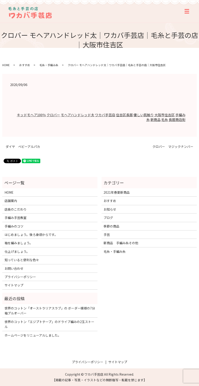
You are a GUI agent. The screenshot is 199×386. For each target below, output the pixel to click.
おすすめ (24, 65)
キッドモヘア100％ (31, 114)
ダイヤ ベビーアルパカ (23, 146)
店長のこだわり (16, 209)
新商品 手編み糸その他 (121, 243)
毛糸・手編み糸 (48, 65)
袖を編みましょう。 (19, 243)
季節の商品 (111, 226)
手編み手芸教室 (16, 217)
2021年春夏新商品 (117, 192)
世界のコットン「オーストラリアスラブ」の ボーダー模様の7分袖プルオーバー (50, 310)
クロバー (53, 114)
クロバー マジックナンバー (172, 146)
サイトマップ (14, 285)
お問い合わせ (14, 268)
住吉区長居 (124, 114)
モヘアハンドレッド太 (77, 114)
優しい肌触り (143, 114)
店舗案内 (11, 200)
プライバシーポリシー (20, 276)
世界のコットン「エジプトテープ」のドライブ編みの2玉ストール (49, 324)
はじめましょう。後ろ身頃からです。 (31, 234)
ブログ (108, 217)
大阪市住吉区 (164, 114)
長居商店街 (177, 119)
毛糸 (164, 119)
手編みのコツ (14, 226)
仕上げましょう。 (17, 251)
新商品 (155, 119)
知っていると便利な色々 (22, 260)
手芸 (107, 234)
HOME (6, 65)
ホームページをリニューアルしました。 (33, 335)
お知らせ (110, 209)
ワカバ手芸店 (105, 114)
